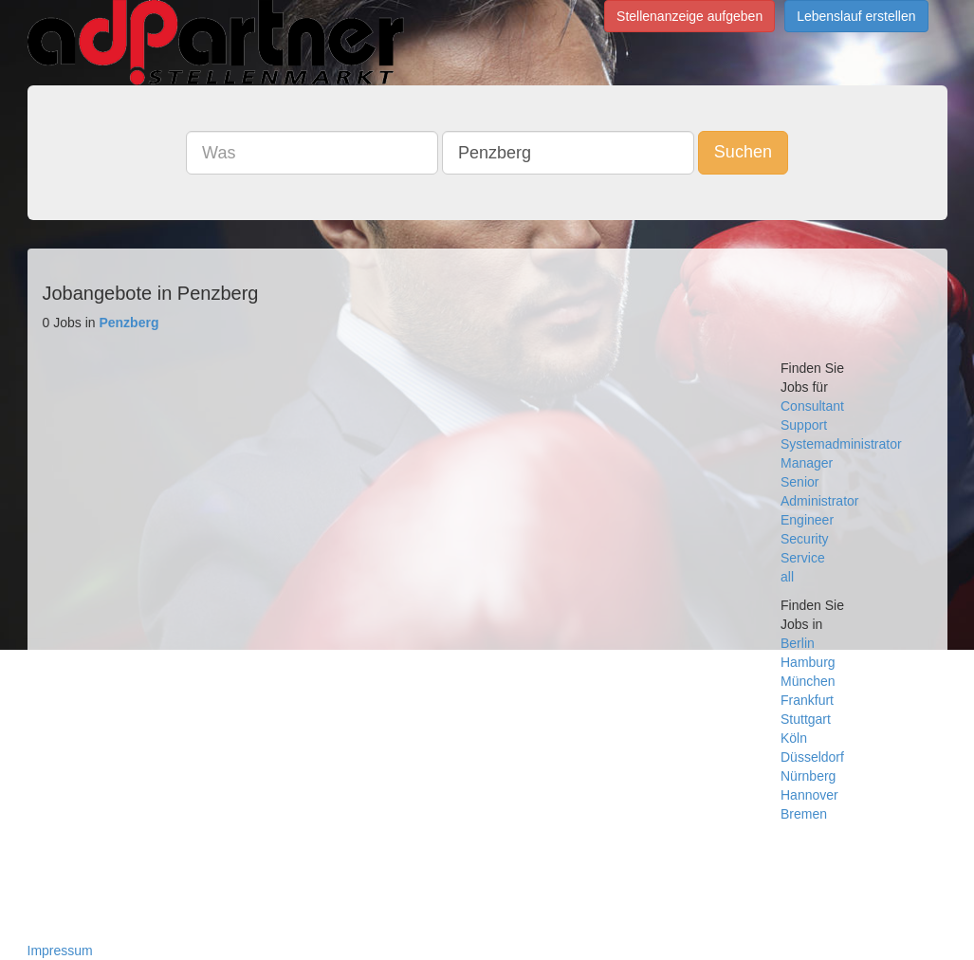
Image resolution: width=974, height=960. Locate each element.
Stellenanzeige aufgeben (689, 16)
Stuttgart (806, 719)
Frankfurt (807, 700)
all (787, 576)
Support (804, 425)
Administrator (819, 500)
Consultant (812, 406)
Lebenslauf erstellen (856, 16)
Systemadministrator (841, 444)
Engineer (807, 519)
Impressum (60, 950)
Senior (799, 481)
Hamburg (808, 662)
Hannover (809, 795)
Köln (794, 738)
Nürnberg (808, 776)
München (808, 681)
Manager (807, 463)
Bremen (804, 814)
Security (805, 538)
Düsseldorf (812, 757)
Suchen (743, 151)
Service (803, 557)
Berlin (798, 643)
